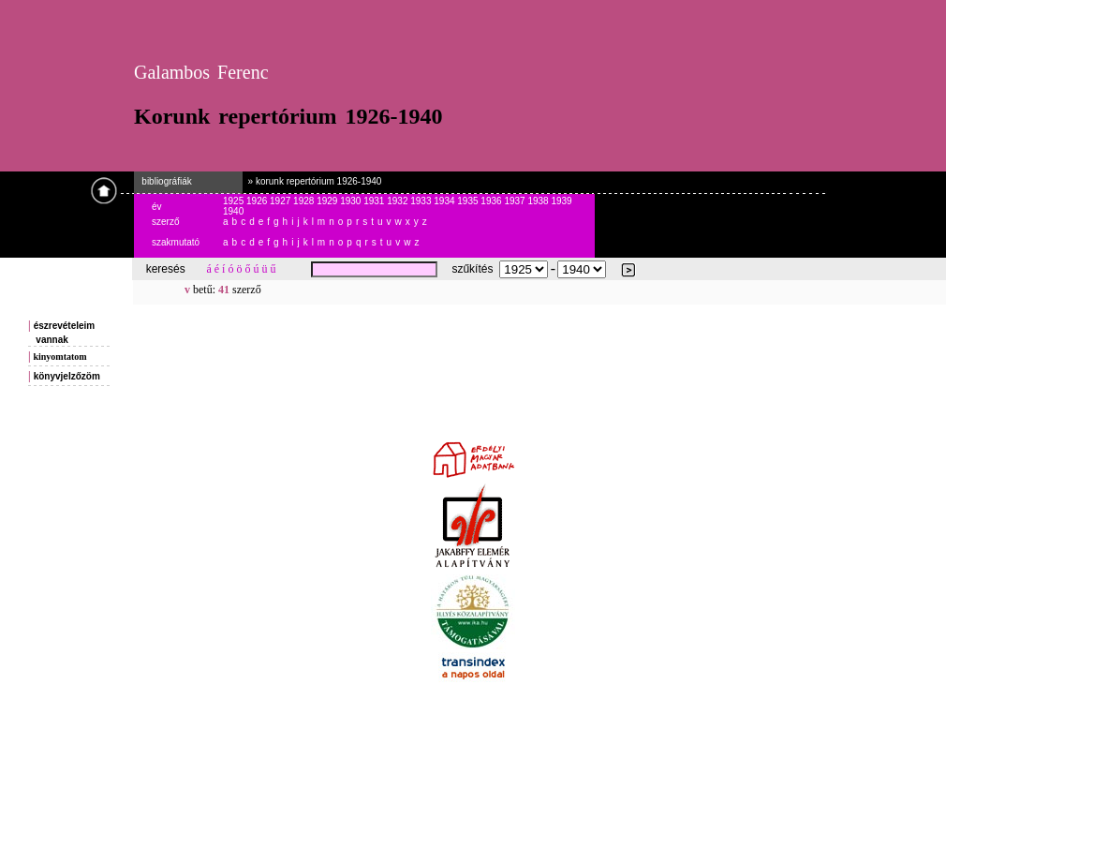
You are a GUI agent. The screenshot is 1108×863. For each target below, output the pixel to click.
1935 (468, 201)
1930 (351, 201)
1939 (561, 201)
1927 (281, 201)
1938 (539, 201)
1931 (375, 201)
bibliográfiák (163, 181)
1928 (305, 201)
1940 (233, 211)
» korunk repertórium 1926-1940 (312, 181)
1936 (492, 201)
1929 (328, 201)
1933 (422, 201)
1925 (234, 201)
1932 (398, 201)
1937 (515, 201)
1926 (258, 201)
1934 (445, 201)
